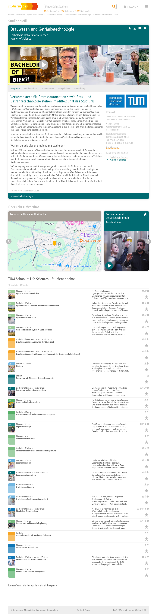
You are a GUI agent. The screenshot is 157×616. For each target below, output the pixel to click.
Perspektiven (64, 88)
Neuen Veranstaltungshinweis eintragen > (32, 585)
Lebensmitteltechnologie (21, 196)
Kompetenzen (48, 88)
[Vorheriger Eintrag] (8, 241)
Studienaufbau (30, 88)
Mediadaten (29, 610)
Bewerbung (79, 88)
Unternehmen (17, 610)
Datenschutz (52, 610)
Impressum (41, 610)
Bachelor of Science (119, 157)
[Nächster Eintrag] (148, 241)
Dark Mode (84, 610)
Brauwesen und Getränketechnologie (45, 112)
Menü (146, 6)
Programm (15, 88)
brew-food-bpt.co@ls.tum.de (119, 142)
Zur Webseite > (113, 147)
